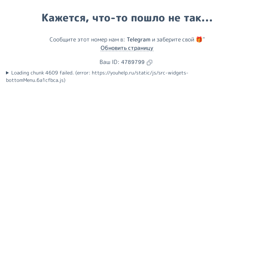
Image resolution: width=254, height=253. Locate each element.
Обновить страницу (127, 48)
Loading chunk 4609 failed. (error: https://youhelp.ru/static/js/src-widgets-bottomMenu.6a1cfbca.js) (97, 76)
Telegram (139, 39)
